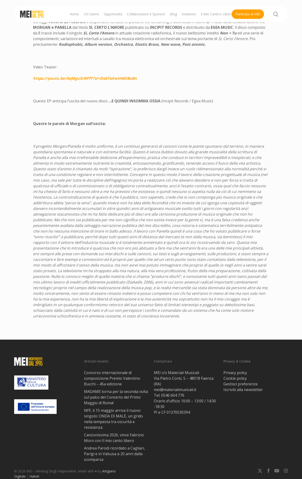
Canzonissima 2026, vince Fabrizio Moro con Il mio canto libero (114, 437)
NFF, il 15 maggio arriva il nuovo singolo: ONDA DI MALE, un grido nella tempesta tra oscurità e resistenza (113, 419)
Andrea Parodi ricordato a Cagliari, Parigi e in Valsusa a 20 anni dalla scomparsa (114, 454)
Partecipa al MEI (247, 14)
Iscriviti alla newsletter (243, 389)
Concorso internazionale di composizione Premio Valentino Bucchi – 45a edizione (112, 378)
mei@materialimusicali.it (175, 389)
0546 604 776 (172, 395)
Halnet (34, 476)
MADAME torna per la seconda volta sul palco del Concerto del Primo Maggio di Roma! (116, 397)
